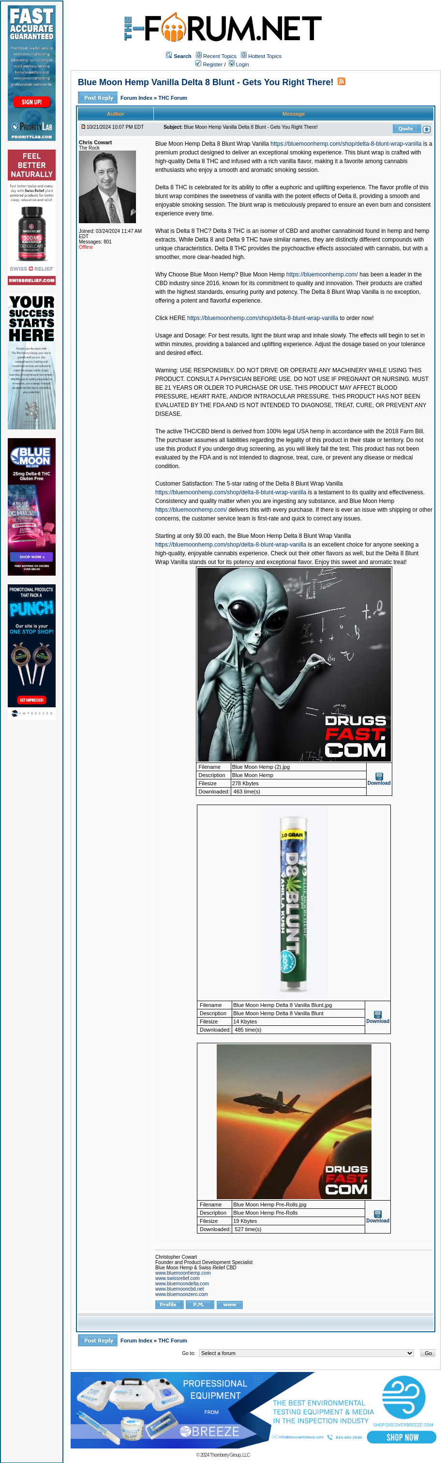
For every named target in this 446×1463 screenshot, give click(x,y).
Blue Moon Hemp (262, 274)
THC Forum (172, 98)
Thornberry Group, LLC (230, 1455)
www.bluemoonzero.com (181, 1294)
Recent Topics (220, 56)
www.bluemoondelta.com (182, 1283)
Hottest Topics (265, 56)
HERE (177, 318)
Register (209, 64)
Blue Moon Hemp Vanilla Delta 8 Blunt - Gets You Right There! (205, 82)
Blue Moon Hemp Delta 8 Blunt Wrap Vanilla (212, 143)
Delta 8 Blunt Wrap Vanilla (309, 483)
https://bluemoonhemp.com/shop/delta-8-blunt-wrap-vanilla (345, 143)
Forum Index (137, 98)
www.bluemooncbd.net (179, 1289)
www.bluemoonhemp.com (183, 1273)
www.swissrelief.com (177, 1278)
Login (239, 64)
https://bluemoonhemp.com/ (322, 274)
